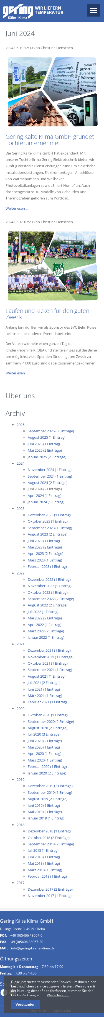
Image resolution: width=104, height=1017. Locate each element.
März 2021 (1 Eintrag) (45, 695)
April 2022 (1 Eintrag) (44, 624)
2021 (20, 643)
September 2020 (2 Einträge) (51, 721)
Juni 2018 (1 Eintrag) (44, 856)
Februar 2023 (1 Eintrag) (47, 566)
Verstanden (25, 1004)
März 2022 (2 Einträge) (46, 631)
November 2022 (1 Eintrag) (50, 585)
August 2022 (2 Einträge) (47, 605)
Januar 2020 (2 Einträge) (47, 773)
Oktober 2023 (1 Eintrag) (48, 521)
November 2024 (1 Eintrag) (50, 469)
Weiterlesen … (17, 208)
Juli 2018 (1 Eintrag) (43, 850)
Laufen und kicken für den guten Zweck (47, 314)
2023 (20, 508)
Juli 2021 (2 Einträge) (44, 682)
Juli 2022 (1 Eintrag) (43, 611)
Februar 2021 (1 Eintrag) (47, 701)
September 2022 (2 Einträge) (51, 598)
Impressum (40, 1010)
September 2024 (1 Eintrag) (50, 476)
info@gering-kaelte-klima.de (33, 948)
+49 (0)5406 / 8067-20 (26, 941)
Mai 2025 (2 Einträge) (45, 450)
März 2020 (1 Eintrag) (45, 760)
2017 (20, 882)
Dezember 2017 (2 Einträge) (50, 889)
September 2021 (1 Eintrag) (50, 669)
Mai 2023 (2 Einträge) (45, 547)
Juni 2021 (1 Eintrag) (44, 689)
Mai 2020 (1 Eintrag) (44, 747)
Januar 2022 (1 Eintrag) (46, 637)
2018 (20, 824)
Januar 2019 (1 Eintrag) (46, 818)
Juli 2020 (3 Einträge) (44, 734)
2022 (20, 573)
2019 (20, 779)
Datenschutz (62, 1010)
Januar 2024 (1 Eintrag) (46, 501)
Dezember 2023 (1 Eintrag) (49, 514)
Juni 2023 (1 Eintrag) (44, 540)
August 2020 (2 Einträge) (47, 727)
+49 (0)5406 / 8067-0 (26, 935)
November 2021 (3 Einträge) (50, 656)
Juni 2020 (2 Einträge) (45, 740)
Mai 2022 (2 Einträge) (45, 618)
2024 (20, 463)
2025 (20, 424)
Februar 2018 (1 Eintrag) (47, 876)
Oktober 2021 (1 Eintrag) (48, 663)
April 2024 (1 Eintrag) (44, 495)
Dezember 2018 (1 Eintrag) (49, 831)
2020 (20, 708)
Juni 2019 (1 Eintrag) (44, 805)
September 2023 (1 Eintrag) (50, 527)
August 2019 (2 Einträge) (47, 798)
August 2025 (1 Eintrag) (46, 437)
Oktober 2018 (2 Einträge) (49, 837)
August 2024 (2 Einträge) (47, 482)
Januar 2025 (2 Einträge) (47, 456)
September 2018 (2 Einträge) (51, 844)
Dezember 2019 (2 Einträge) (50, 785)
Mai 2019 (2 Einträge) (45, 811)
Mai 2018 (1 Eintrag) (44, 863)
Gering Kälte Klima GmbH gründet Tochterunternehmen (50, 140)
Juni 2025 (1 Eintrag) (44, 443)
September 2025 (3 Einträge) (51, 430)
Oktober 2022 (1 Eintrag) (48, 592)
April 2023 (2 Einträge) (45, 553)
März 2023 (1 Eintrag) (45, 560)
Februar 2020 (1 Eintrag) (47, 766)
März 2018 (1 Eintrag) (45, 869)
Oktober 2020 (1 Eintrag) (48, 714)
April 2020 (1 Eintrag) (44, 753)
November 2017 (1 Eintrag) (50, 895)
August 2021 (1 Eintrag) (46, 676)
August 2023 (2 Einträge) (47, 534)
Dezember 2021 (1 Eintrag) (49, 650)
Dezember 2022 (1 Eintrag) (49, 579)
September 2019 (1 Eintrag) (50, 792)
